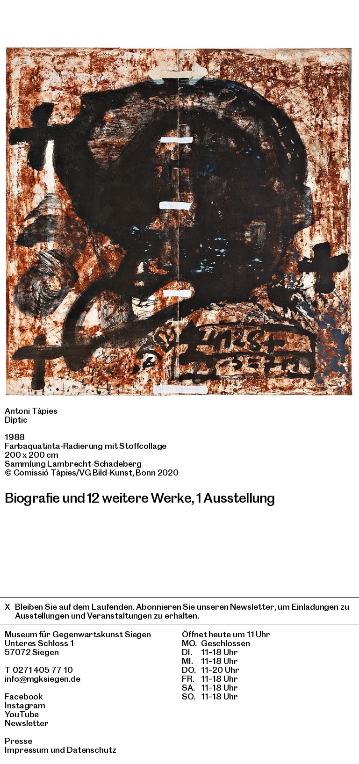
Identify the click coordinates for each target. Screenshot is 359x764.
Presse (18, 741)
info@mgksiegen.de (42, 679)
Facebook (24, 696)
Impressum (27, 750)
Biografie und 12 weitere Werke (98, 498)
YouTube (22, 714)
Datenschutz (91, 750)
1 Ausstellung (235, 498)
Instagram (25, 705)
